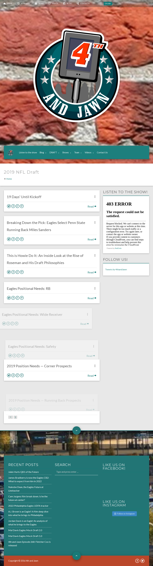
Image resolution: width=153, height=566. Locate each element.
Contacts (84, 3)
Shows (65, 152)
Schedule (25, 3)
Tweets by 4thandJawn (116, 269)
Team (41, 3)
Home (9, 3)
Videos (55, 3)
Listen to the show (28, 152)
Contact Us (102, 152)
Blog (69, 3)
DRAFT (53, 152)
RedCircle (118, 248)
